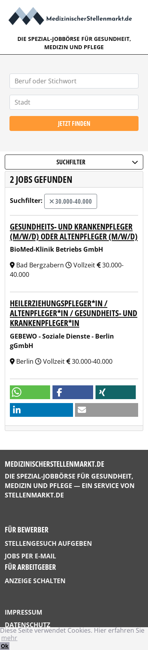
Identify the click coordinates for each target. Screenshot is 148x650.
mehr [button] (9, 637)
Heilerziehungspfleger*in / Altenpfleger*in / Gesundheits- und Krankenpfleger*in (73, 313)
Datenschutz (27, 625)
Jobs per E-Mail (30, 556)
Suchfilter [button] (97, 162)
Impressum (23, 612)
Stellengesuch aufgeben (48, 543)
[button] (30, 392)
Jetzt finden (74, 123)
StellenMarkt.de (34, 495)
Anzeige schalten (35, 580)
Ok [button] (5, 646)
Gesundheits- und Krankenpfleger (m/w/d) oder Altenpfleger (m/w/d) (74, 231)
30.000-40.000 (70, 201)
